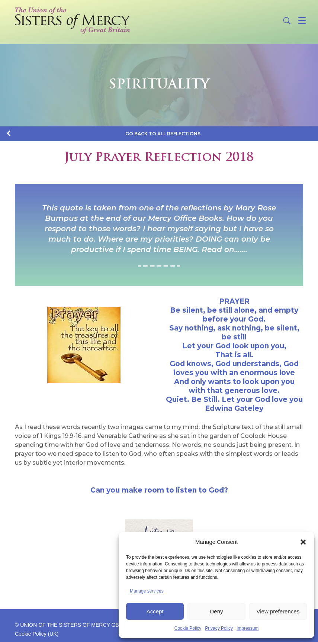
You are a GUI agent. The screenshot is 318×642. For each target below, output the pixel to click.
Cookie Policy (188, 628)
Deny (216, 611)
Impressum (247, 628)
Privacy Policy (219, 628)
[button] (303, 542)
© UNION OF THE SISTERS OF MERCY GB (67, 625)
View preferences (278, 611)
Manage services (147, 591)
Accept (155, 611)
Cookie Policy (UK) (36, 634)
